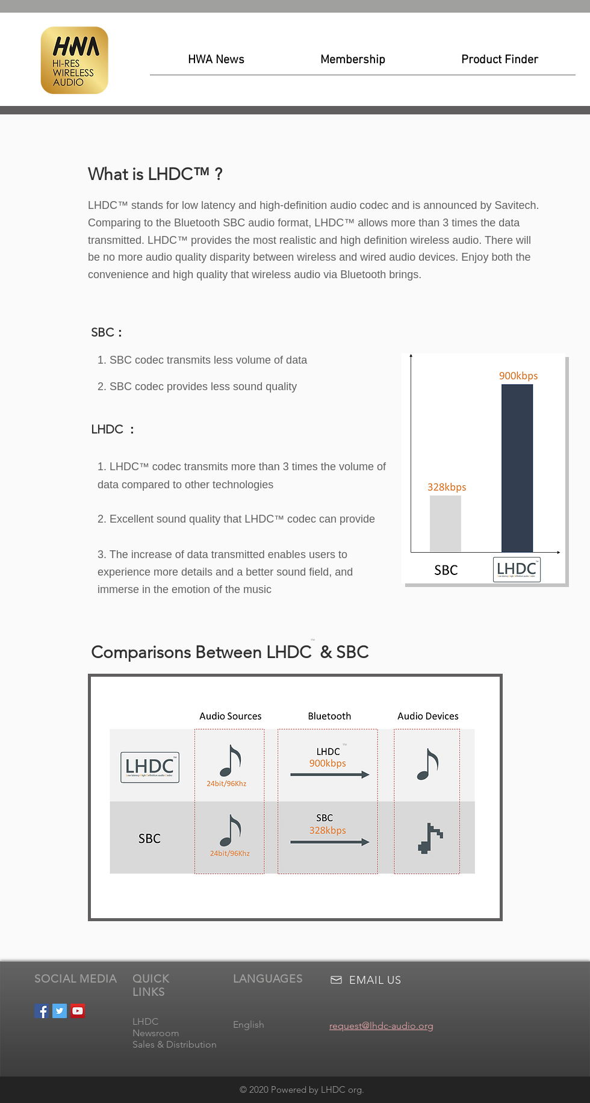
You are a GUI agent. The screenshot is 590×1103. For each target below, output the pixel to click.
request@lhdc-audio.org (381, 1025)
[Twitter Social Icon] (59, 1011)
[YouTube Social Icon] (77, 1011)
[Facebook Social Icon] (41, 1011)
